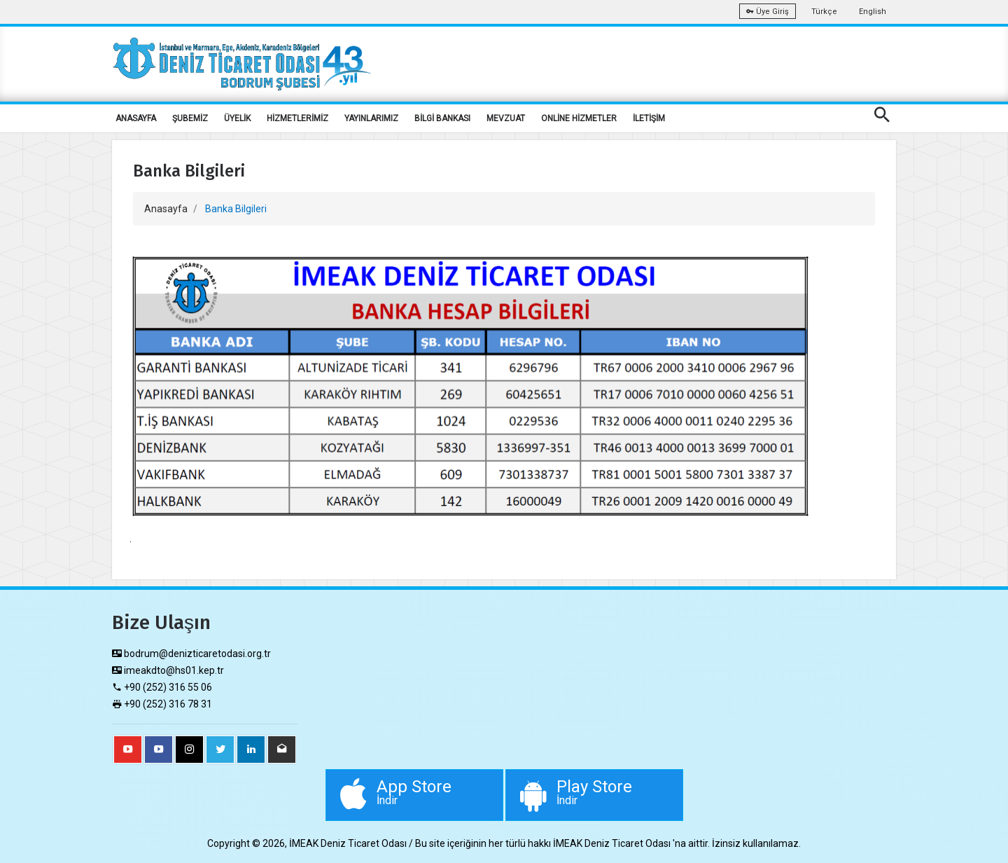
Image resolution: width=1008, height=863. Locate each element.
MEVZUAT (505, 118)
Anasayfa (166, 208)
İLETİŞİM (649, 118)
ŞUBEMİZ (190, 118)
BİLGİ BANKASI (442, 118)
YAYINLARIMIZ (371, 118)
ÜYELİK (237, 118)
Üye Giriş (767, 11)
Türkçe (824, 11)
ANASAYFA (135, 118)
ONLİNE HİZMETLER (579, 118)
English (872, 11)
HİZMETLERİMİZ (297, 118)
